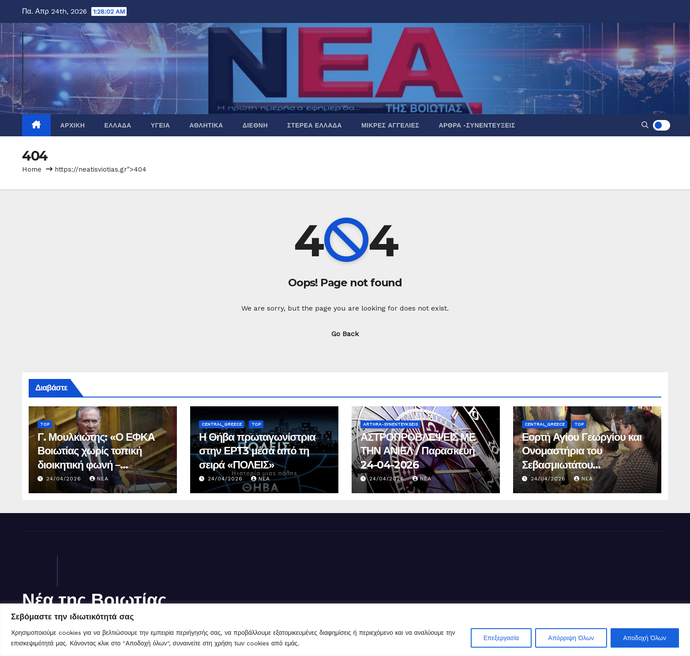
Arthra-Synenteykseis (390, 424)
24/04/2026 (64, 479)
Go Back (345, 334)
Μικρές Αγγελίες (390, 125)
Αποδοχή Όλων (644, 637)
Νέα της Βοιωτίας (94, 600)
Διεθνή (255, 125)
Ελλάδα (117, 125)
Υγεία (160, 125)
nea (99, 479)
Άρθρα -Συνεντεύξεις (477, 125)
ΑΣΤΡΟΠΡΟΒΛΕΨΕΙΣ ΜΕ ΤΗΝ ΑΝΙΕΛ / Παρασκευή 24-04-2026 (417, 451)
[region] (345, 630)
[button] (645, 125)
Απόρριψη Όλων (571, 637)
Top (44, 424)
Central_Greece (222, 424)
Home (31, 169)
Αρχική (72, 125)
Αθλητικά (206, 125)
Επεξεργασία (501, 637)
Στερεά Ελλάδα (314, 125)
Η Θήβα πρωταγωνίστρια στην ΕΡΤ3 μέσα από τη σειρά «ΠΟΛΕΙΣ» (257, 451)
